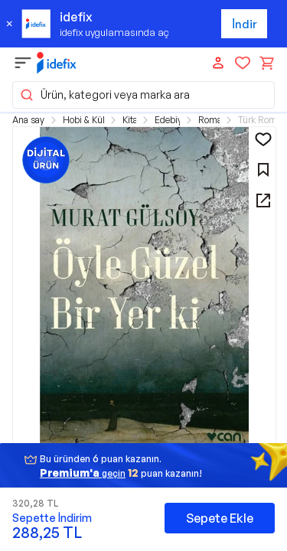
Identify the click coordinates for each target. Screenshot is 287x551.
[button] (144, 291)
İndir (244, 24)
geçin (83, 472)
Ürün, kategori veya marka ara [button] (104, 95)
